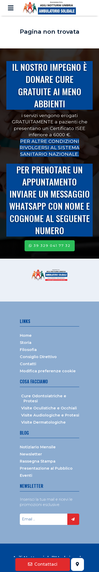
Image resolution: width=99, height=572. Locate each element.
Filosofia (28, 349)
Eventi (26, 475)
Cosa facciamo (34, 381)
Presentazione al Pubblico (46, 468)
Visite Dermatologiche (43, 422)
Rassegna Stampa (37, 461)
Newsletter (31, 454)
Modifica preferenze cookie (48, 371)
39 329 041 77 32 (49, 246)
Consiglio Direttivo (38, 356)
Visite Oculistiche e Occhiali (49, 408)
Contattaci (42, 564)
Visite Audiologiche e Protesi (50, 415)
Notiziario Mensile (38, 447)
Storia (25, 342)
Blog (24, 433)
